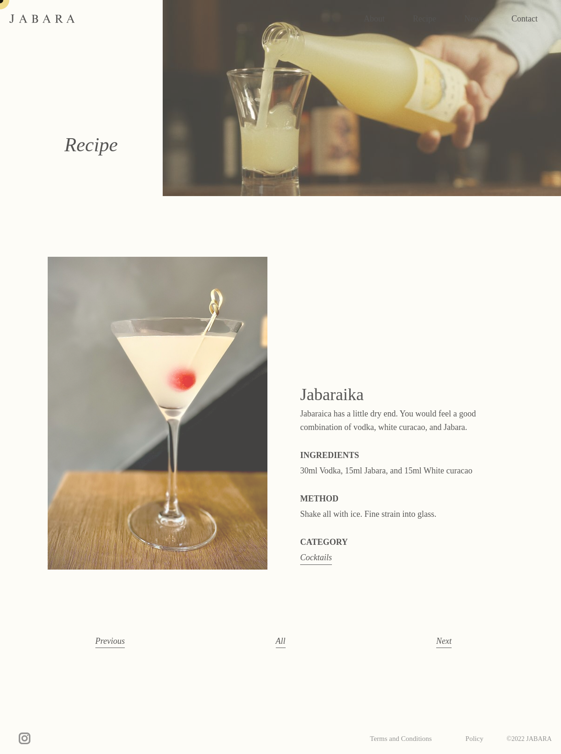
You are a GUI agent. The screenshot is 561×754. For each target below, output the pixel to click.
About (374, 18)
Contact (524, 18)
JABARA (42, 18)
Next (444, 641)
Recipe (424, 18)
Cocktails (316, 557)
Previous (110, 641)
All (281, 641)
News (473, 18)
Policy (474, 738)
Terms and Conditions (401, 738)
